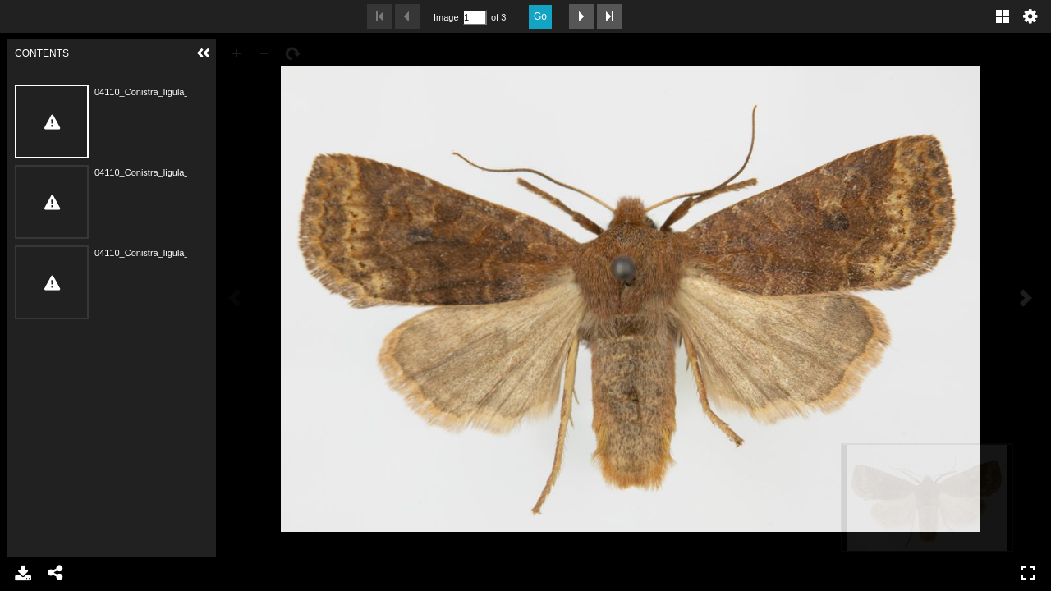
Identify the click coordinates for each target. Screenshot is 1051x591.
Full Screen (1028, 573)
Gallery (1002, 16)
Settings (1030, 16)
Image (446, 17)
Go (540, 16)
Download (23, 573)
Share (56, 573)
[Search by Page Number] (474, 17)
